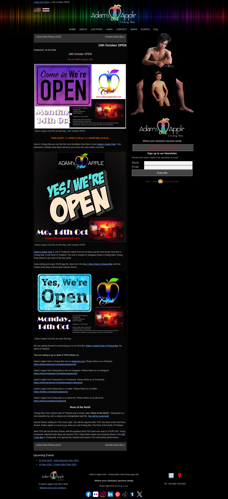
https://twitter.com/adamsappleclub (51, 392)
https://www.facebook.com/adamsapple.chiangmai (58, 382)
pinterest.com (78, 361)
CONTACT (121, 29)
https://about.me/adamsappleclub (50, 401)
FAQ (155, 29)
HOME (72, 29)
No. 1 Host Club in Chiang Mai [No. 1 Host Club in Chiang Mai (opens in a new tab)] (98, 264)
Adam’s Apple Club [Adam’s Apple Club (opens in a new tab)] (106, 144)
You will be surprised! (98, 416)
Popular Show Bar (115, 36)
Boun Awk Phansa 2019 (48, 36)
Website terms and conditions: (53, 488)
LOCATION (96, 29)
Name (135, 162)
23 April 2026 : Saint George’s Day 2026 (59, 460)
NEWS (134, 29)
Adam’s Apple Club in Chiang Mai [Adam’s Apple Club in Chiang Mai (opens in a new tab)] (102, 346)
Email (135, 166)
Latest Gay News (41, 2)
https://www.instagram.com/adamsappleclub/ (55, 373)
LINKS (109, 29)
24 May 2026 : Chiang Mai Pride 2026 (57, 464)
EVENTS (145, 29)
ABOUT (83, 29)
